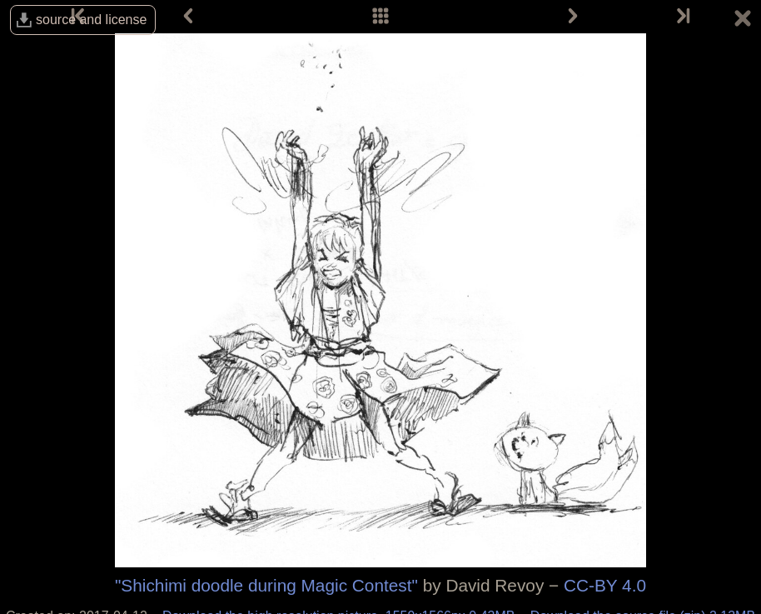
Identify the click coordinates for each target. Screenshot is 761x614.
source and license (91, 19)
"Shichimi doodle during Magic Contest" (266, 585)
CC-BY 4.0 (605, 585)
